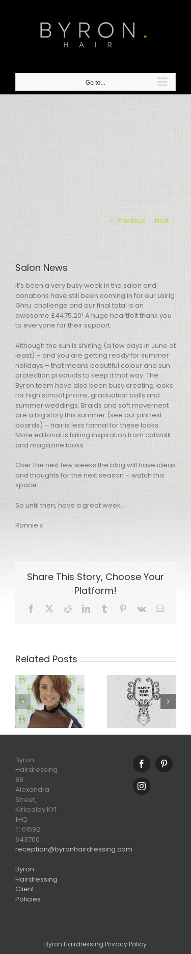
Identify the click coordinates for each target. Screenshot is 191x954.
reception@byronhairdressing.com (73, 849)
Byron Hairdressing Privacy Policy (95, 944)
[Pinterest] (164, 763)
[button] (23, 701)
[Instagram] (141, 786)
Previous (131, 220)
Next (162, 220)
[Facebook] (141, 763)
